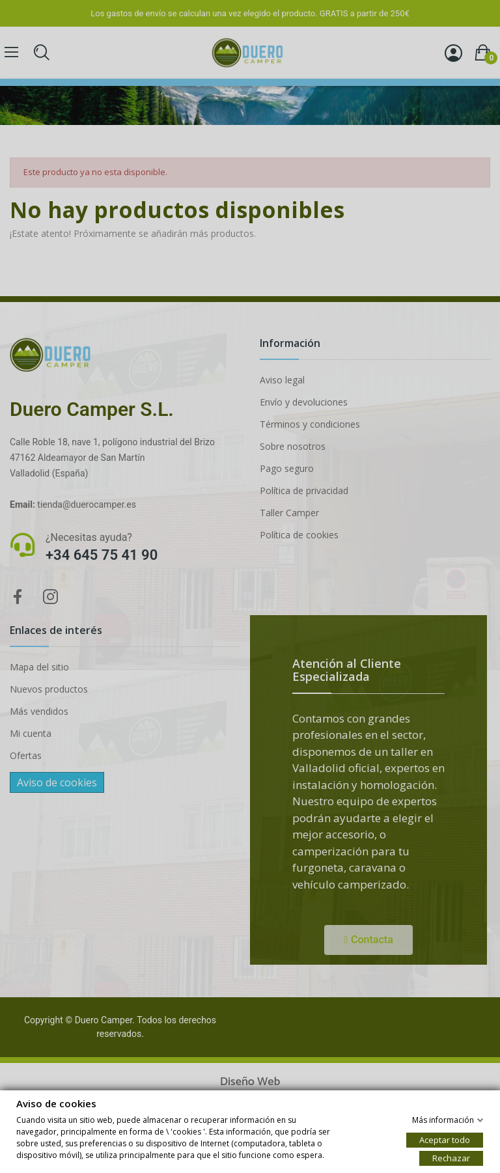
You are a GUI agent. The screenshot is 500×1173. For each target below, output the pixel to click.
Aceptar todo (444, 1139)
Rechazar (451, 1157)
